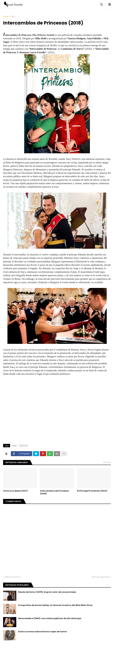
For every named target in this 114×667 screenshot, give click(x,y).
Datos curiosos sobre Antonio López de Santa (42, 631)
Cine (12, 16)
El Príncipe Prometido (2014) (92, 491)
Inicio (5, 16)
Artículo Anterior (13, 576)
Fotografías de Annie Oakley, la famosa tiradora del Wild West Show (55, 605)
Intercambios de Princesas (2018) (54, 492)
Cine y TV (23, 445)
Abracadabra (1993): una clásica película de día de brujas (49, 618)
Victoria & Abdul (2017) (15, 491)
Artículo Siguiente (100, 576)
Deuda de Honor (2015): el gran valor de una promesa (47, 592)
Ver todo (107, 462)
